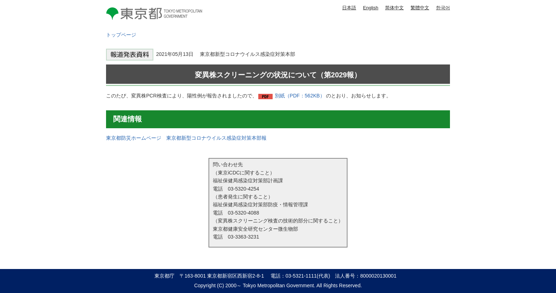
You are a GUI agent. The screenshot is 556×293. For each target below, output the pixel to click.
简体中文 (394, 7)
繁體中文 (420, 7)
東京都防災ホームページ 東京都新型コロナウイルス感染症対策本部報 (186, 138)
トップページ (121, 35)
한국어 (443, 7)
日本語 (349, 7)
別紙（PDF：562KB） (300, 96)
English (370, 7)
